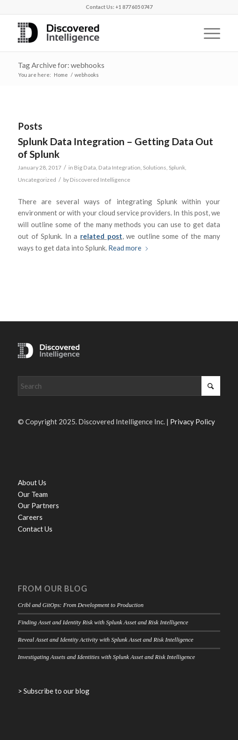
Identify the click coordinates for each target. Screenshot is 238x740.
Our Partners (38, 505)
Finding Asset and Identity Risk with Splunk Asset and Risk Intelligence (103, 622)
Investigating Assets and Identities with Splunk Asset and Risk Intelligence (106, 657)
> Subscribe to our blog (53, 691)
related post (101, 236)
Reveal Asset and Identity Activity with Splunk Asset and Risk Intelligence (105, 639)
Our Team (33, 494)
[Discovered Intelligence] (98, 33)
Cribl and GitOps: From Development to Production (80, 605)
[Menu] (207, 33)
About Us (32, 482)
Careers (30, 517)
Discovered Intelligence (100, 179)
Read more (128, 248)
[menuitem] (207, 33)
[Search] (119, 386)
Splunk (177, 167)
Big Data (85, 167)
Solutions (154, 167)
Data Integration (119, 167)
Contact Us (35, 529)
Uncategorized (37, 179)
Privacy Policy (192, 421)
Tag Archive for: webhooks (61, 64)
